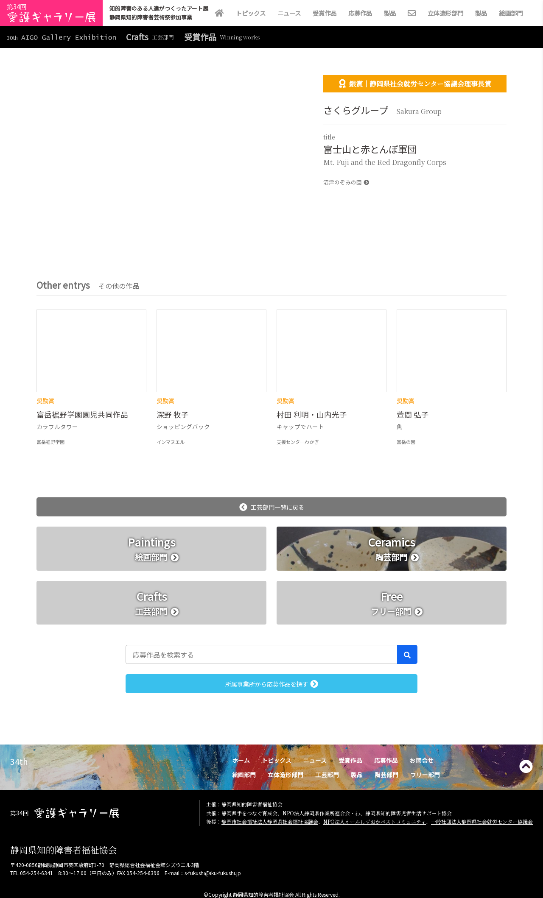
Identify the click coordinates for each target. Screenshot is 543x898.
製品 (390, 12)
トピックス (251, 12)
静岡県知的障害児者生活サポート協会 (408, 813)
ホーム (241, 760)
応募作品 (360, 12)
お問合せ (422, 760)
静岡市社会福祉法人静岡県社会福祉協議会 (269, 821)
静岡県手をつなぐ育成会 (249, 813)
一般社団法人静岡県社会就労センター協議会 (482, 821)
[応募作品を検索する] (261, 654)
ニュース (289, 12)
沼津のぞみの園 (346, 182)
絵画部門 (511, 12)
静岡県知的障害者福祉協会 (252, 804)
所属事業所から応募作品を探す (271, 684)
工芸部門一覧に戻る (271, 507)
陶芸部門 (386, 774)
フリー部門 (425, 774)
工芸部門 (327, 774)
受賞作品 (324, 12)
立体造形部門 (445, 12)
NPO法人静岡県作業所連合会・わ (321, 813)
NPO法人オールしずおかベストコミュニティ (374, 821)
